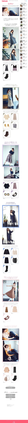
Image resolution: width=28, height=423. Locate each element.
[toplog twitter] (14, 422)
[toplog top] (5, 1)
